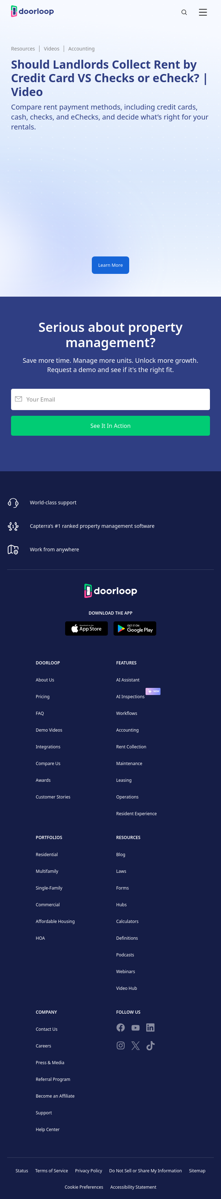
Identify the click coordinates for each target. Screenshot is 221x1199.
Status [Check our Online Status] (22, 1171)
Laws (121, 871)
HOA (40, 938)
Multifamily (47, 871)
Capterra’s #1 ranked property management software (92, 525)
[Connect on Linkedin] (150, 1029)
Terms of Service (51, 1171)
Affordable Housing (55, 921)
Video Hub (126, 988)
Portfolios (49, 837)
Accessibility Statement (133, 1187)
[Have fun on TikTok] (150, 1047)
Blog (121, 854)
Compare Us (48, 763)
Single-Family (49, 888)
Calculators (127, 921)
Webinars (125, 972)
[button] (203, 11)
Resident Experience (136, 814)
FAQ (40, 713)
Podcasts (125, 955)
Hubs (121, 905)
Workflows (126, 713)
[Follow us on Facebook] (120, 1029)
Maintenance (129, 763)
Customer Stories (53, 797)
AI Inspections (130, 697)
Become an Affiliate (55, 1096)
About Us (45, 680)
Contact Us (47, 1029)
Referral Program (53, 1079)
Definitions (127, 938)
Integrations (48, 747)
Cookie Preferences (84, 1187)
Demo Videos (49, 730)
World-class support (53, 502)
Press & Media (50, 1063)
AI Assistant (128, 680)
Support (44, 1113)
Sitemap (197, 1171)
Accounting (81, 48)
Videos (51, 48)
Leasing (124, 780)
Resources (23, 48)
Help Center (48, 1129)
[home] (32, 11)
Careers (43, 1046)
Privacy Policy (88, 1171)
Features (126, 663)
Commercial (48, 905)
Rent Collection (131, 747)
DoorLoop (48, 663)
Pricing (43, 697)
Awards (43, 780)
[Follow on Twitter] (135, 1047)
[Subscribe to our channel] (135, 1029)
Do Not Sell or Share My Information (145, 1171)
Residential (47, 854)
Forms (122, 888)
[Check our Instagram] (120, 1046)
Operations (127, 797)
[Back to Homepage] (110, 590)
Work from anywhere (54, 549)
